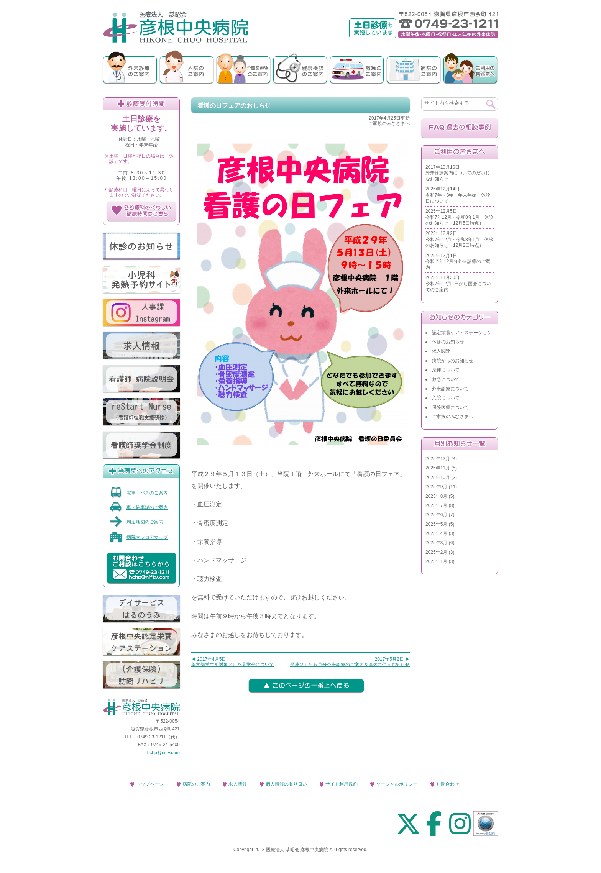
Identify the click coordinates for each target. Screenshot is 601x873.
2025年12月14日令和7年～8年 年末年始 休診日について (457, 194)
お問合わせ (447, 784)
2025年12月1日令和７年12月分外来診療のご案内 (457, 261)
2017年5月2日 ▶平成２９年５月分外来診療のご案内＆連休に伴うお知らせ (350, 661)
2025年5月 (436, 524)
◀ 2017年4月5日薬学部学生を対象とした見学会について (232, 661)
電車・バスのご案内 (138, 493)
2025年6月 (436, 514)
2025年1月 (436, 561)
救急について (446, 379)
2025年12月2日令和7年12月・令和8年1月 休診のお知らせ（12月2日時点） (459, 239)
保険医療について (450, 407)
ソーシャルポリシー (396, 784)
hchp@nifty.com (163, 752)
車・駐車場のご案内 (138, 507)
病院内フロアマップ (138, 537)
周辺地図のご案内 (136, 522)
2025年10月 (437, 477)
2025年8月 (436, 496)
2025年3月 (436, 542)
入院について (446, 397)
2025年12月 (437, 458)
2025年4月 (436, 533)
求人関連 (441, 351)
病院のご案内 (196, 784)
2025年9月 (436, 486)
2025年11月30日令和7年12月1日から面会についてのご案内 (458, 283)
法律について (446, 370)
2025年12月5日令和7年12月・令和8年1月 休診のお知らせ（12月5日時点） (459, 217)
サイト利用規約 (341, 784)
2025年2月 (436, 552)
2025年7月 (436, 505)
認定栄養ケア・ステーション (462, 332)
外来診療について (450, 388)
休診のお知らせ (448, 342)
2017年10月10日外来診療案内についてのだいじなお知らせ (457, 173)
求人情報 (237, 784)
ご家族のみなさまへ (452, 416)
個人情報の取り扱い (286, 784)
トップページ (150, 784)
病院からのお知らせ (452, 360)
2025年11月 (437, 468)
